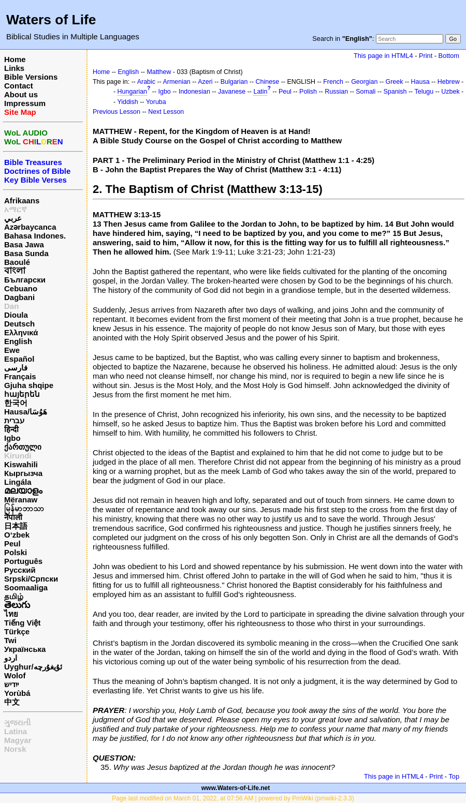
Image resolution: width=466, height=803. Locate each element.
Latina (15, 731)
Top (453, 776)
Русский (20, 570)
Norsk (15, 749)
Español (19, 358)
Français (20, 376)
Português (23, 561)
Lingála (18, 482)
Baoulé (17, 262)
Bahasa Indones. (35, 235)
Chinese (268, 81)
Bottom (449, 56)
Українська (25, 649)
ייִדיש (11, 684)
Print (425, 56)
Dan (11, 306)
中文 (12, 701)
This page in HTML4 (383, 56)
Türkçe (17, 631)
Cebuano (20, 288)
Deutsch (19, 323)
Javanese (231, 91)
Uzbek (450, 91)
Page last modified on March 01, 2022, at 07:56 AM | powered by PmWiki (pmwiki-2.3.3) (233, 798)
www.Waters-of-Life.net (235, 788)
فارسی (15, 367)
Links (14, 68)
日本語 (15, 526)
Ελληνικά (21, 332)
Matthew (159, 72)
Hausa (420, 81)
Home (15, 59)
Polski (15, 552)
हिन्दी (11, 429)
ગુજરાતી (17, 722)
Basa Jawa (24, 244)
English (18, 341)
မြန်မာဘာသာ (24, 508)
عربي (13, 218)
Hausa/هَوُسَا (25, 411)
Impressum (25, 103)
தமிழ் (13, 596)
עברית (14, 420)
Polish (308, 91)
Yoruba (156, 102)
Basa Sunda (26, 253)
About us (21, 94)
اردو (10, 657)
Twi (10, 640)
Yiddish (127, 102)
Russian (336, 91)
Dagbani (19, 297)
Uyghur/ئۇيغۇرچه (33, 666)
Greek (394, 81)
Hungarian (132, 91)
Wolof (14, 675)
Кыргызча (23, 473)
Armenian (177, 81)
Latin (260, 91)
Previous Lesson (116, 111)
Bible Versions (30, 76)
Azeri (205, 81)
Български (25, 279)
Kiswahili (21, 464)
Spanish (395, 91)
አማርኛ (15, 209)
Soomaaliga (26, 587)
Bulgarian (234, 81)
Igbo (12, 438)
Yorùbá (17, 693)
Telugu (424, 91)
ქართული (22, 446)
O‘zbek (17, 534)
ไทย (11, 613)
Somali (365, 91)
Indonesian (194, 91)
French (333, 81)
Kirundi (18, 455)
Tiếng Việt (22, 622)
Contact (18, 85)
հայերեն (22, 394)
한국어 (15, 402)
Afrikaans (21, 200)
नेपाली (13, 517)
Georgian (364, 81)
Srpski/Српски (31, 578)
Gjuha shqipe (28, 385)
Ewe (12, 350)
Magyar (18, 740)
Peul (12, 543)
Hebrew (449, 81)
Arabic (146, 81)
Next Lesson (166, 111)
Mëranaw (20, 499)
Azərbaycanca (30, 226)
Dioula (16, 314)
